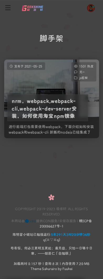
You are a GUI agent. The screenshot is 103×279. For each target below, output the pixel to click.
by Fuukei (65, 268)
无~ (81, 72)
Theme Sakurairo (43, 268)
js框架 (83, 78)
